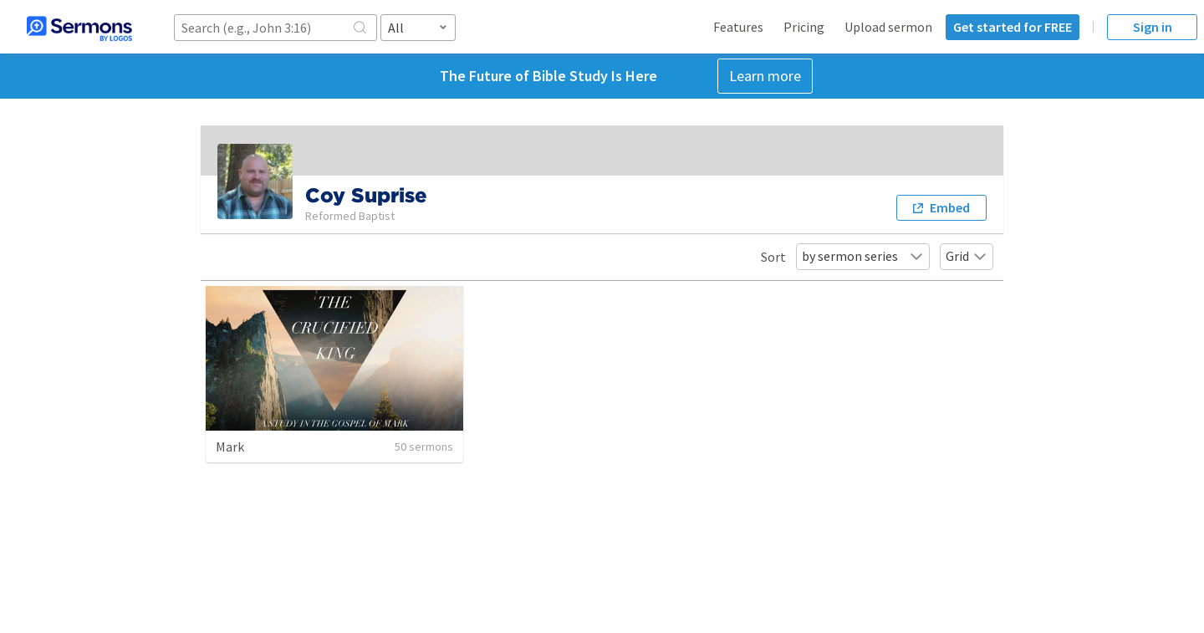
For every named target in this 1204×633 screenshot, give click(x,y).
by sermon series (863, 256)
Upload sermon (888, 26)
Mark (230, 446)
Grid (966, 256)
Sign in (1152, 26)
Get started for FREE (1012, 26)
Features (738, 26)
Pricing (803, 26)
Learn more (765, 75)
